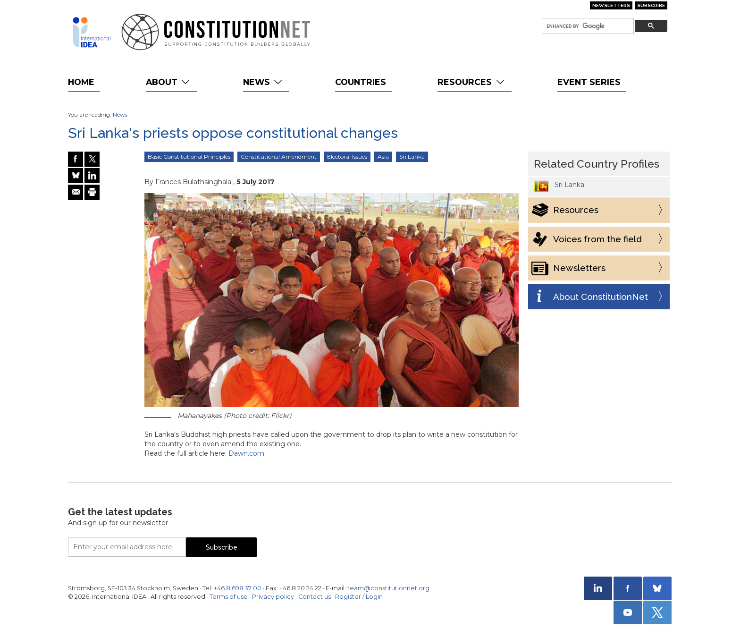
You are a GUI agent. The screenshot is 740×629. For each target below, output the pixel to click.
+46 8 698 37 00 (237, 588)
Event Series (589, 82)
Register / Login (359, 596)
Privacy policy (273, 596)
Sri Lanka (412, 156)
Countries (360, 82)
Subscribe (651, 5)
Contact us (314, 596)
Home (81, 82)
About (169, 82)
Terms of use (229, 596)
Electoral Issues (347, 156)
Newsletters (611, 5)
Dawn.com (246, 453)
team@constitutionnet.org (388, 588)
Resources (471, 82)
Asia (383, 156)
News (263, 82)
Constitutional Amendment (279, 156)
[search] (587, 26)
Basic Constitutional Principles (189, 156)
